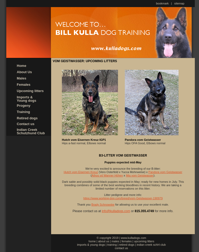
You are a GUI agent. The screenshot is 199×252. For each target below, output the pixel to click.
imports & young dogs (91, 244)
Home (21, 66)
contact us (121, 248)
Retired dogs (27, 118)
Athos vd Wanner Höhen (107, 175)
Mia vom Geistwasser (139, 175)
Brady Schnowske (103, 204)
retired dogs (126, 244)
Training (23, 112)
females (127, 241)
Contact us (25, 124)
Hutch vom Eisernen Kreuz (81, 172)
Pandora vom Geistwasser (165, 172)
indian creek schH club (151, 244)
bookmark (162, 3)
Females (23, 85)
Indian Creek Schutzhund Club (31, 131)
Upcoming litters (30, 91)
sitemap (179, 3)
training (112, 244)
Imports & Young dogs (26, 99)
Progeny (23, 106)
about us (103, 241)
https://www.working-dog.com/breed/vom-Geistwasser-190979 (123, 198)
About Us (24, 72)
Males (21, 78)
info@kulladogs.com (116, 211)
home (92, 241)
